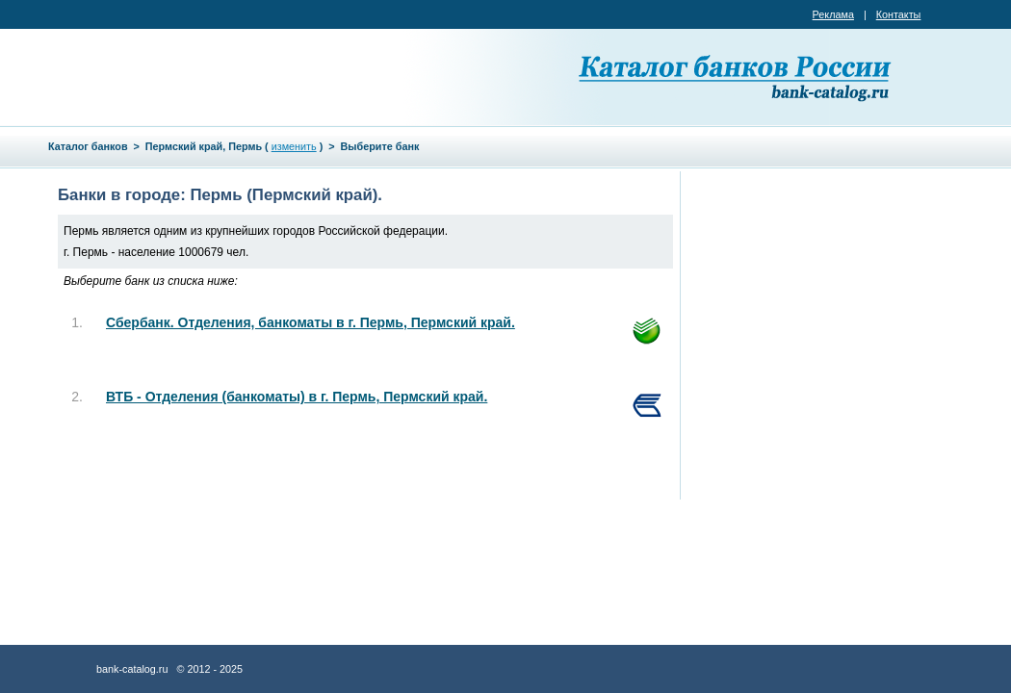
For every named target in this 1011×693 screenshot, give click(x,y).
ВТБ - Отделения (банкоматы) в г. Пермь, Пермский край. (296, 396)
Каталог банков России (736, 77)
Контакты (898, 14)
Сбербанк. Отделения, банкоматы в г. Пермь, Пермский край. (310, 322)
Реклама (833, 14)
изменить (294, 146)
